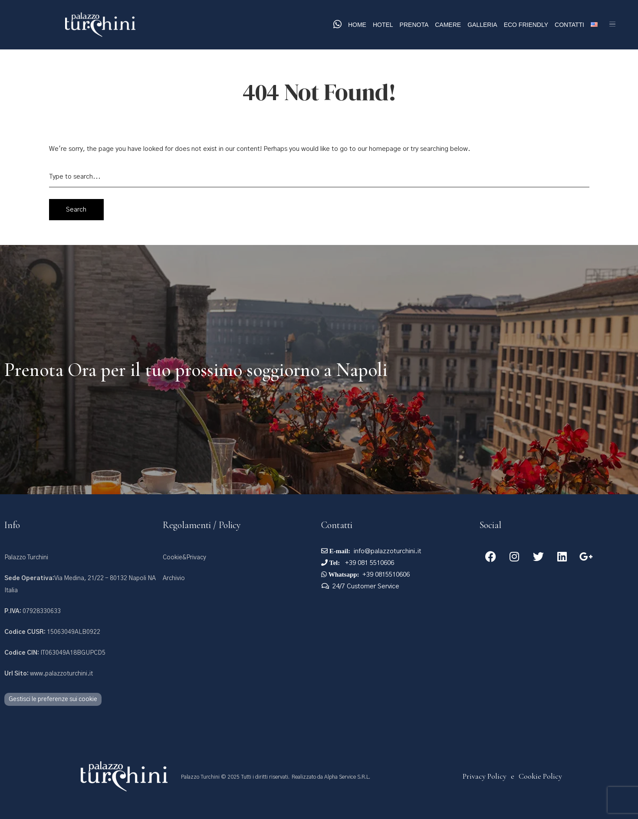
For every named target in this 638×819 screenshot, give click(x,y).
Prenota (414, 24)
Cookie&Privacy (184, 558)
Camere (448, 24)
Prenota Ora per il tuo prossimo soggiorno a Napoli (196, 370)
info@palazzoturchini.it (387, 551)
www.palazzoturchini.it (48, 674)
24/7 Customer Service (365, 586)
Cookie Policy (540, 776)
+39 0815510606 (386, 574)
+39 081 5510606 (368, 563)
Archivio (174, 578)
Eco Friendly (526, 24)
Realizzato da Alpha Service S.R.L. (331, 777)
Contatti (569, 24)
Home (357, 24)
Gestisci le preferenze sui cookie (53, 699)
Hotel (383, 24)
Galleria (482, 24)
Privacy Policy (484, 776)
